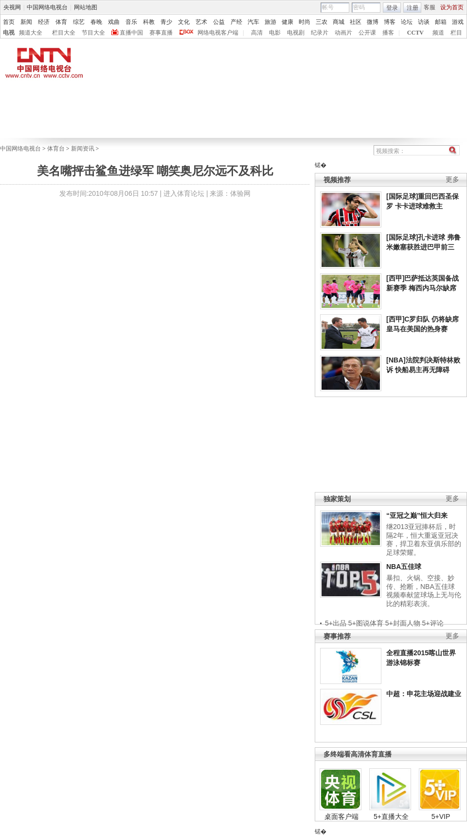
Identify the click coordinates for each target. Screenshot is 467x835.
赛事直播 (161, 32)
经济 (44, 22)
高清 (257, 32)
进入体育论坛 (183, 193)
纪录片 (319, 32)
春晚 (96, 22)
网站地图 (85, 7)
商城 (338, 22)
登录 (392, 7)
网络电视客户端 (218, 32)
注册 (412, 7)
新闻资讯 (82, 148)
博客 (389, 22)
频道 (438, 32)
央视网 (12, 7)
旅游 (270, 22)
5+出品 (335, 623)
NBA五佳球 (403, 566)
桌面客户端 (341, 816)
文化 (184, 22)
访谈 (424, 22)
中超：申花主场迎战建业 (423, 694)
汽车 (253, 22)
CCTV (415, 32)
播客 (388, 32)
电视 (9, 32)
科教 (149, 22)
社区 (355, 22)
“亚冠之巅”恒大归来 (417, 515)
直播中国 (131, 32)
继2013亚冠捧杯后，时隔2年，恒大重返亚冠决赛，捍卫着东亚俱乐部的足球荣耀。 (423, 539)
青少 (166, 22)
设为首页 (452, 7)
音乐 (131, 22)
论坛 (407, 22)
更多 (452, 179)
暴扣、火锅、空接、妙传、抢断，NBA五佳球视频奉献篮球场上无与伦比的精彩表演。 (423, 590)
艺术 (201, 22)
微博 (372, 22)
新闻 (26, 22)
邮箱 (441, 22)
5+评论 (433, 623)
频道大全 (30, 32)
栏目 (456, 32)
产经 (236, 22)
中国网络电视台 (47, 7)
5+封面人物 (402, 623)
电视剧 (296, 32)
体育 (61, 22)
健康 (287, 22)
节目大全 (93, 32)
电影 (275, 32)
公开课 (367, 32)
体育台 (56, 148)
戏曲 (114, 22)
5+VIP (440, 816)
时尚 (304, 22)
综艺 (79, 22)
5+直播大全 (391, 816)
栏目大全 (63, 32)
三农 (321, 22)
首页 (9, 22)
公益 (219, 22)
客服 (429, 7)
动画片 (343, 32)
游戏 (458, 22)
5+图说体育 (365, 623)
